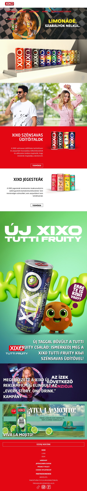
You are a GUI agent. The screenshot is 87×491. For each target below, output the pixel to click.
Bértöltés (43, 477)
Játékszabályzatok (61, 11)
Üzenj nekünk (44, 444)
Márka (22, 11)
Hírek (45, 11)
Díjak (43, 457)
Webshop (34, 11)
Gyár (43, 453)
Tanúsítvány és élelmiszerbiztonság (43, 480)
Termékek (11, 11)
